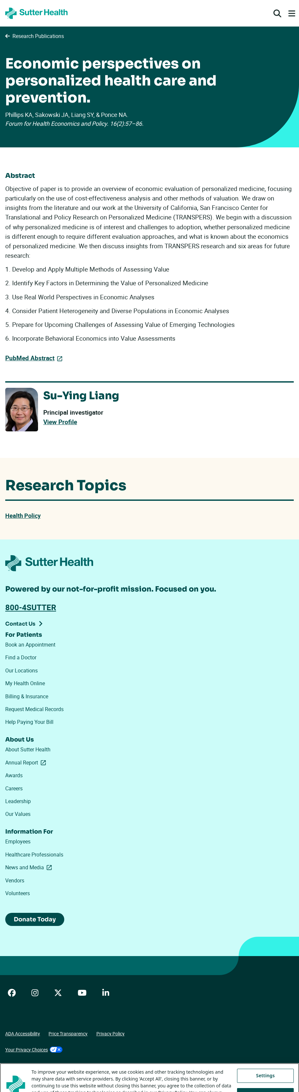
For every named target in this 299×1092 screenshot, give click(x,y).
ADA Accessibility (22, 1033)
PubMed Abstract (29, 358)
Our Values (17, 814)
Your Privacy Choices (34, 1049)
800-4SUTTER (30, 607)
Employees (17, 841)
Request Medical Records (34, 709)
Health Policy (23, 515)
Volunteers (17, 893)
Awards (14, 775)
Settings (265, 1082)
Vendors (14, 880)
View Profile (60, 421)
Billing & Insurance (26, 696)
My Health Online (25, 683)
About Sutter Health (27, 749)
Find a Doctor (20, 657)
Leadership (18, 801)
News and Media (29, 867)
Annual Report (27, 762)
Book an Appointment (30, 644)
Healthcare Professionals (34, 854)
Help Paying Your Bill (29, 721)
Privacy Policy (110, 1033)
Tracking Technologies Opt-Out (36, 1065)
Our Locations (21, 670)
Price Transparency (68, 1033)
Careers (14, 788)
